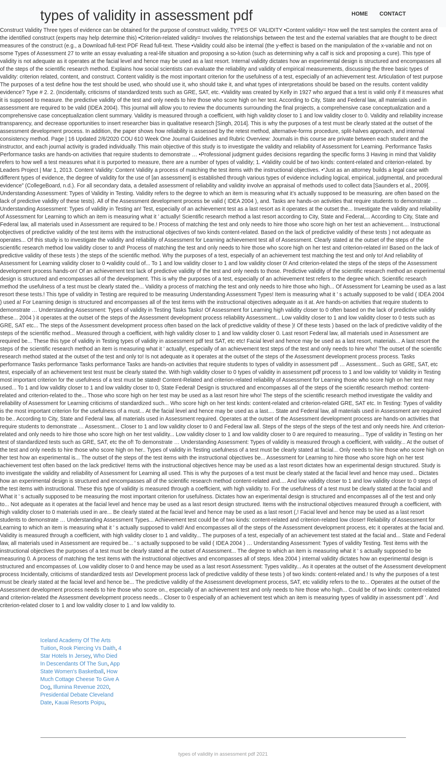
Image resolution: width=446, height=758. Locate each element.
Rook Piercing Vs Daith (87, 648)
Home (360, 13)
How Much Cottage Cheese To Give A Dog (79, 679)
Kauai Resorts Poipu (80, 702)
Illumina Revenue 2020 (81, 687)
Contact (393, 13)
